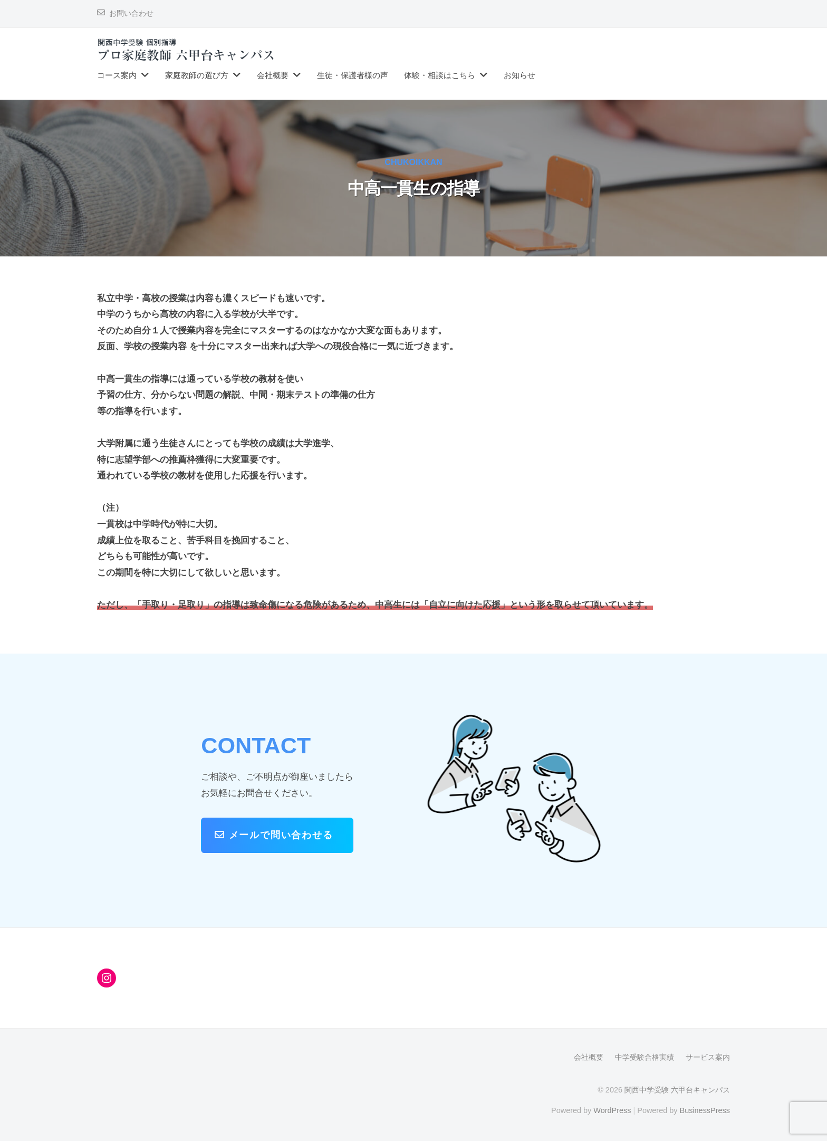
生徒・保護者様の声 (352, 75)
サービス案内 (708, 1057)
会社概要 (273, 75)
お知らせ (519, 75)
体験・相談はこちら (439, 75)
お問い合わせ (131, 13)
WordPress (612, 1110)
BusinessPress (705, 1110)
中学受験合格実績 (644, 1057)
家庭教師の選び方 (196, 75)
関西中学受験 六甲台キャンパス (677, 1090)
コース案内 (117, 75)
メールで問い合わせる (273, 834)
